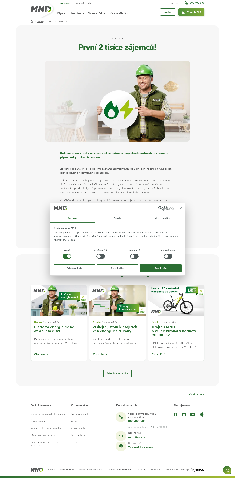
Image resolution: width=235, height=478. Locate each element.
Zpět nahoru (195, 394)
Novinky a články (80, 413)
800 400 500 (137, 421)
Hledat (175, 3)
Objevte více (79, 405)
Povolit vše (161, 268)
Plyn (61, 13)
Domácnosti (64, 3)
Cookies (51, 469)
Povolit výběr (117, 268)
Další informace (41, 405)
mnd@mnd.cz (137, 437)
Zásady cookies (66, 469)
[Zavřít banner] (181, 208)
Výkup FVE (96, 13)
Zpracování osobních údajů (90, 469)
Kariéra (75, 441)
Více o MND (119, 13)
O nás (74, 420)
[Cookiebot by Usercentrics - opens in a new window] (160, 208)
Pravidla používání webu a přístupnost (44, 443)
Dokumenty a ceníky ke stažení (48, 413)
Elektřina (77, 13)
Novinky (40, 21)
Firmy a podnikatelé (82, 3)
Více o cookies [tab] (162, 218)
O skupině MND (80, 427)
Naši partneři (78, 434)
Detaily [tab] (117, 218)
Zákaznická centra (140, 447)
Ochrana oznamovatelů (119, 469)
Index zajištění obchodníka (46, 427)
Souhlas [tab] (72, 218)
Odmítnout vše (74, 268)
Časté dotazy (38, 420)
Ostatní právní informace (44, 434)
